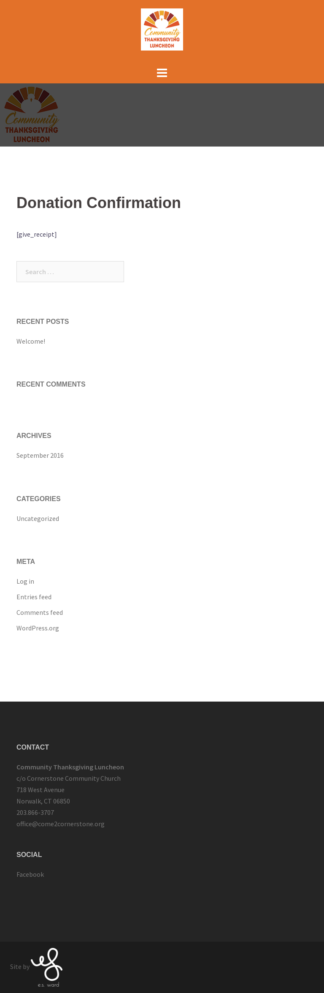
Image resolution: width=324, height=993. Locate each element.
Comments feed (39, 612)
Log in (25, 581)
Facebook (30, 874)
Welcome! (30, 341)
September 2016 (40, 455)
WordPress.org (37, 628)
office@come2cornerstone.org (60, 823)
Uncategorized (37, 518)
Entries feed (33, 597)
